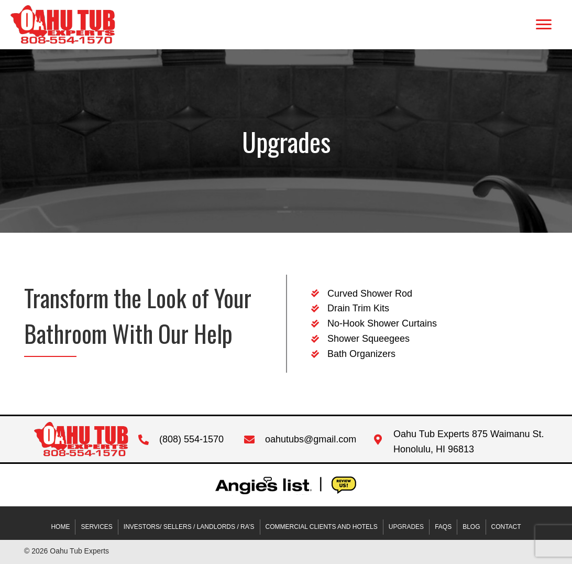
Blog (471, 526)
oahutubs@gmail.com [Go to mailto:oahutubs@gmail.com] (310, 439)
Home (60, 526)
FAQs (443, 526)
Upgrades (406, 526)
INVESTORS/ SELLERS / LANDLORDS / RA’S (189, 526)
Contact (506, 526)
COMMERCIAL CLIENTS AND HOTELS (322, 526)
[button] (544, 25)
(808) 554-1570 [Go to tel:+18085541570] (191, 439)
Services (96, 526)
